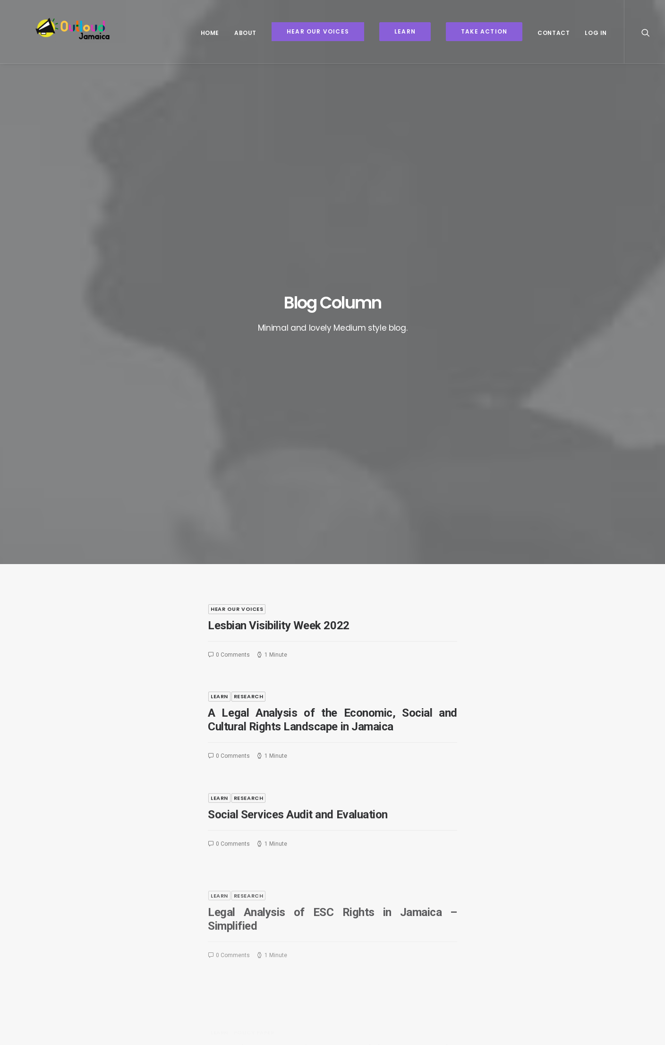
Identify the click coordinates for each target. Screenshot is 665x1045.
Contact (553, 33)
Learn (219, 316)
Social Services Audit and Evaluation (298, 473)
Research (248, 316)
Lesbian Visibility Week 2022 (279, 244)
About (245, 33)
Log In (596, 33)
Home (210, 33)
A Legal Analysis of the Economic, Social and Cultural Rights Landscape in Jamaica (332, 339)
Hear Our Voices (237, 228)
